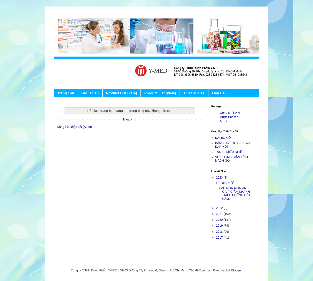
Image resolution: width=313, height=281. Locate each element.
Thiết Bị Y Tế (194, 93)
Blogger (236, 270)
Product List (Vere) (121, 93)
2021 (220, 214)
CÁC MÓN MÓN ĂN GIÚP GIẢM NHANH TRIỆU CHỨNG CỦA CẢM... (234, 193)
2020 (220, 219)
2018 (220, 231)
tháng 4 (225, 182)
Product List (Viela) (160, 93)
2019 (220, 225)
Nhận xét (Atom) (81, 127)
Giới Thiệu (90, 93)
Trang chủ (65, 93)
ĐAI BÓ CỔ (223, 137)
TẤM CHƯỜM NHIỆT (229, 152)
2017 (220, 237)
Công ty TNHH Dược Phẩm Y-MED (230, 117)
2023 (220, 177)
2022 (220, 208)
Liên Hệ (218, 93)
